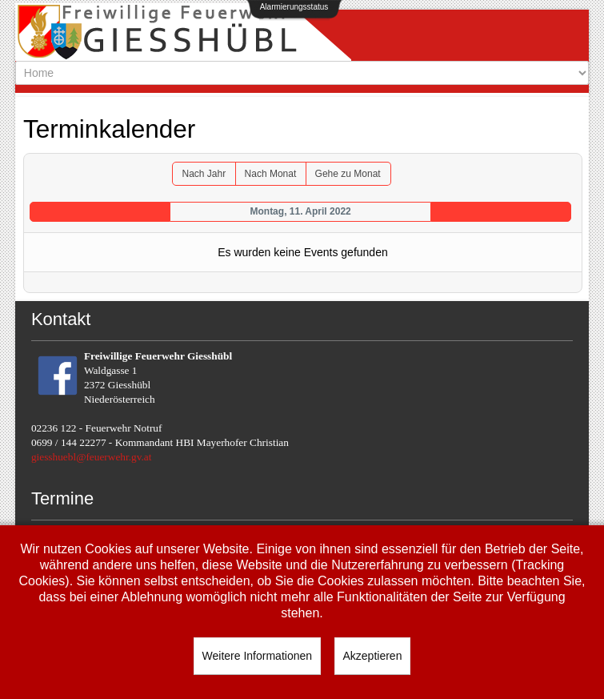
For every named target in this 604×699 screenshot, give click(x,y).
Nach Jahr (204, 173)
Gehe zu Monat (348, 173)
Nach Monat (271, 173)
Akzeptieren (372, 655)
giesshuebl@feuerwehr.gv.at (91, 457)
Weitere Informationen (257, 655)
